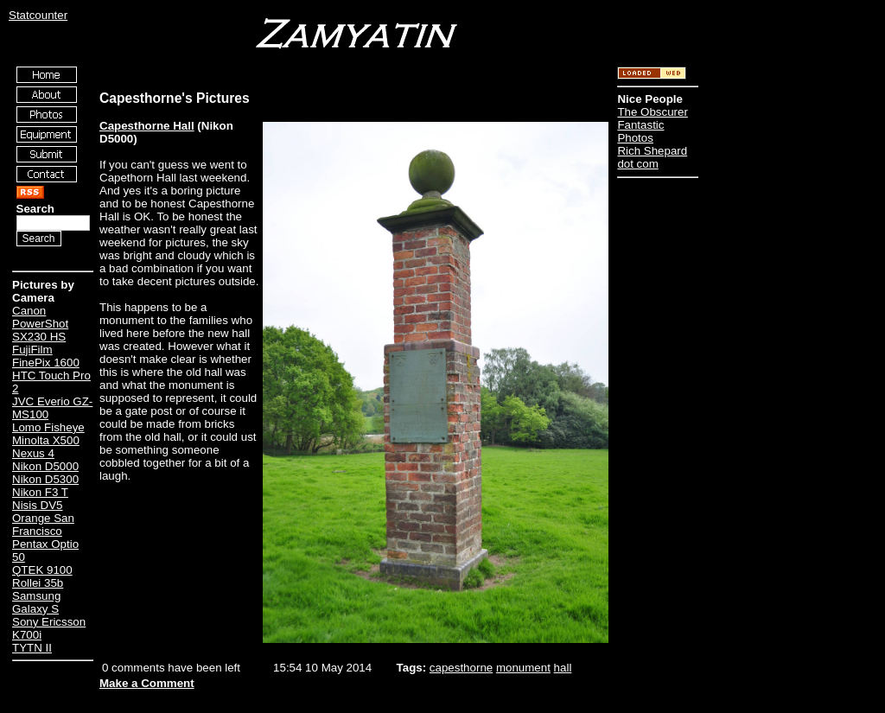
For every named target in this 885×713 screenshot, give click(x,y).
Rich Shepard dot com (652, 157)
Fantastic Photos (640, 131)
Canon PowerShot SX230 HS (40, 323)
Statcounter (38, 15)
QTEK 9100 (42, 569)
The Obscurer (652, 111)
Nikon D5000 (45, 466)
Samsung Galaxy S (36, 602)
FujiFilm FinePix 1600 (46, 356)
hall (563, 667)
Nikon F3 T (40, 492)
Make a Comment (146, 683)
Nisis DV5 (37, 505)
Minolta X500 (46, 440)
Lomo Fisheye (48, 427)
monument (523, 667)
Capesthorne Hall (146, 125)
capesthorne (461, 667)
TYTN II (32, 647)
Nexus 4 (33, 453)
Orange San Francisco (43, 525)
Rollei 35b (37, 582)
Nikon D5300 (45, 479)
